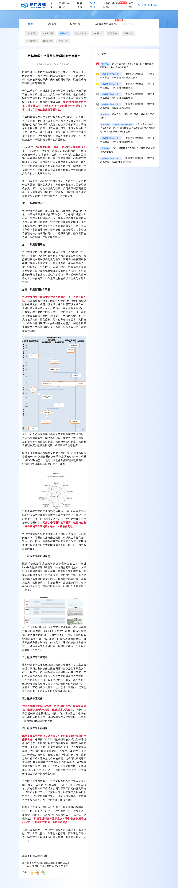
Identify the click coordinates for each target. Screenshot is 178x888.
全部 (30, 23)
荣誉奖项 (52, 23)
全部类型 (31, 33)
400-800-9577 (150, 5)
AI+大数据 (48, 33)
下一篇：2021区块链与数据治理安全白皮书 (45, 866)
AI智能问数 (81, 33)
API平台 (97, 33)
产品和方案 (64, 5)
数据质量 (31, 41)
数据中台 (64, 33)
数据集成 (128, 33)
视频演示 (79, 5)
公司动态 (75, 23)
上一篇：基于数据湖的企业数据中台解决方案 (46, 862)
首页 (51, 5)
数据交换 (112, 33)
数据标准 (47, 41)
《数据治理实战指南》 (106, 23)
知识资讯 (92, 5)
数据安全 (63, 41)
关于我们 (131, 5)
